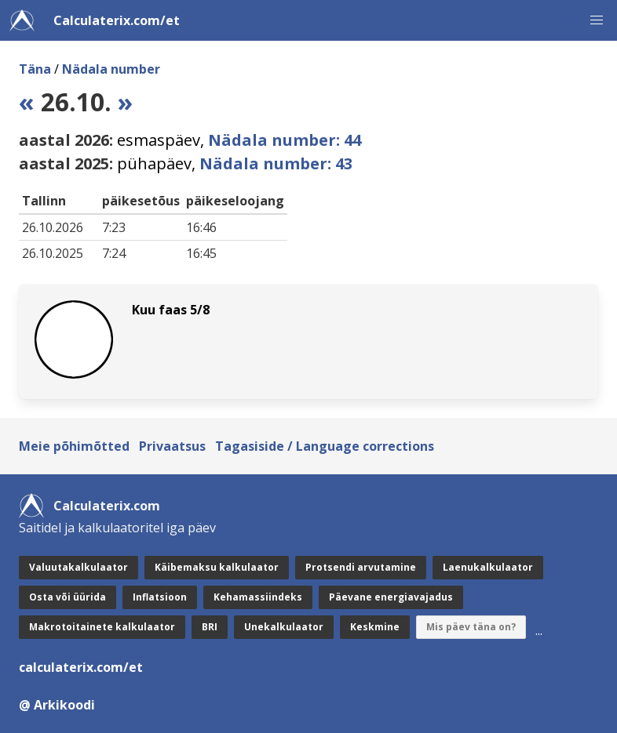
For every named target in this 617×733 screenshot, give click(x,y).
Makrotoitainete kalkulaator (102, 626)
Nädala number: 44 (284, 140)
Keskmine (375, 626)
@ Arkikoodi (57, 704)
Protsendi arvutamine (360, 567)
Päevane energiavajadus (391, 597)
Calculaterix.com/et (116, 20)
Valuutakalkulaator (78, 567)
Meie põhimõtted (74, 446)
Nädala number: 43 (275, 163)
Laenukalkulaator (488, 567)
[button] (596, 20)
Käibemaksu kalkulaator (217, 567)
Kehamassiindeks (258, 597)
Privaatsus (172, 446)
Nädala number (111, 69)
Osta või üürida (67, 597)
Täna (35, 69)
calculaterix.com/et (81, 667)
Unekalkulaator (283, 626)
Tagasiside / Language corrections (324, 446)
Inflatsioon (160, 597)
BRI (209, 626)
